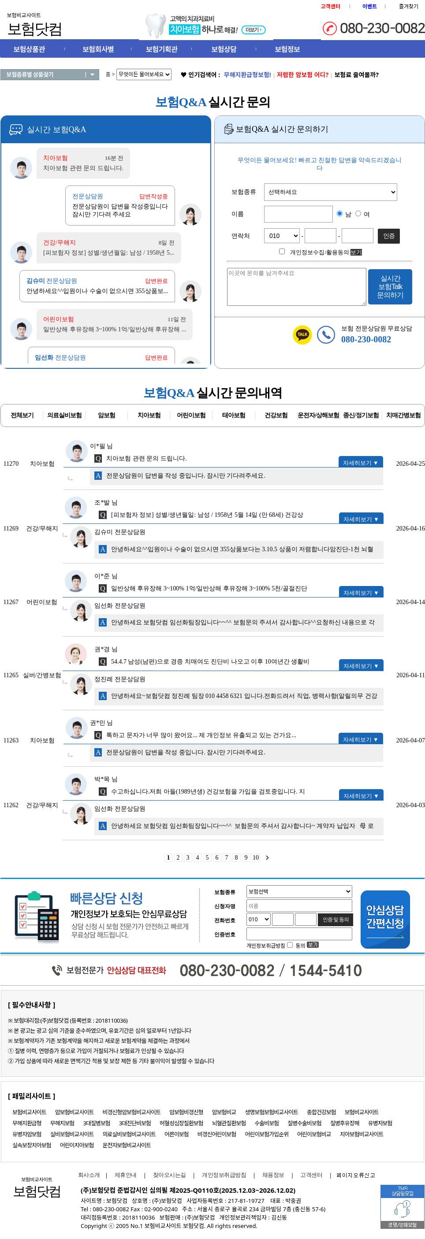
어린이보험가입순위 (266, 1134)
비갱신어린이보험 (217, 1134)
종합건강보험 (321, 1112)
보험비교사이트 (29, 1112)
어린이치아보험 (77, 1145)
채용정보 (273, 1175)
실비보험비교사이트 (72, 1134)
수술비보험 (266, 1123)
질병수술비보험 (304, 1123)
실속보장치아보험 (31, 1145)
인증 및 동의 (336, 919)
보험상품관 (29, 49)
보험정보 (287, 49)
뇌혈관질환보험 (229, 1123)
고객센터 (311, 1175)
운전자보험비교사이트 (126, 1145)
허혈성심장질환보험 (181, 1123)
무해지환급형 (26, 1123)
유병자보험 (380, 1123)
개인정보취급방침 (224, 1175)
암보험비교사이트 (74, 1112)
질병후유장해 (344, 1123)
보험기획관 (161, 49)
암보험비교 (224, 1112)
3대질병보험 (96, 1123)
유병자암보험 (26, 1134)
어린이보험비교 (314, 1134)
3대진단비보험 (135, 1123)
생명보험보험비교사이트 (271, 1112)
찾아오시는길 (169, 1175)
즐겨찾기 (408, 6)
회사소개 (87, 1175)
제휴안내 (126, 1175)
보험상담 (224, 49)
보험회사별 (98, 49)
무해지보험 (62, 1123)
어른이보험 (176, 1134)
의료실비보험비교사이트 (129, 1134)
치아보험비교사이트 (362, 1134)
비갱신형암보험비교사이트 (131, 1112)
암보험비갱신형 (186, 1112)
